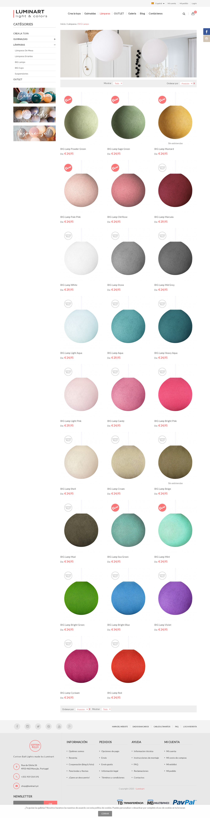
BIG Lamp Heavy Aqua (165, 352)
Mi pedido (184, 3)
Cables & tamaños (162, 727)
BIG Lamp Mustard (164, 148)
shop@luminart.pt (30, 786)
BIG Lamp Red (114, 692)
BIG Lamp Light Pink (70, 420)
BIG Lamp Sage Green (118, 148)
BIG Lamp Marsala (163, 216)
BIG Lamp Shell (68, 488)
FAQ (176, 727)
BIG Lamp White (68, 284)
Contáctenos (156, 13)
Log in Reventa (190, 727)
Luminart (140, 788)
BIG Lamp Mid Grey (164, 284)
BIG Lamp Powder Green (73, 148)
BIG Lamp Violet (162, 624)
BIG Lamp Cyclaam (70, 692)
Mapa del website (120, 727)
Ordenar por (172, 83)
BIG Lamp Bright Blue (118, 624)
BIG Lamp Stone (115, 284)
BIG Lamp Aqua (115, 352)
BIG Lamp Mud (68, 556)
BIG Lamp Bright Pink (165, 420)
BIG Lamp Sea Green (118, 556)
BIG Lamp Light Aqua (71, 352)
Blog (142, 13)
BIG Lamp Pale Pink (70, 216)
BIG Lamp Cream (116, 488)
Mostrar (107, 83)
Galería (132, 13)
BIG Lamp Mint (162, 556)
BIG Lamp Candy (115, 420)
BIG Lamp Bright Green (72, 624)
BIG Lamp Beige (162, 488)
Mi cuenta (172, 3)
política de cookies (103, 808)
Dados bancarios (141, 727)
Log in (194, 3)
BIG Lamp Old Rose (117, 216)
